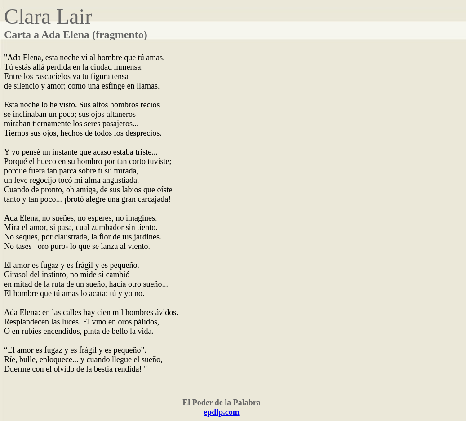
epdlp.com (222, 412)
